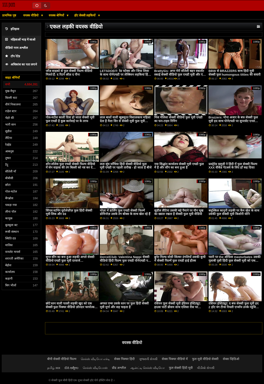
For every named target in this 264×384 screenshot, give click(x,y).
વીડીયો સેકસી (205, 368)
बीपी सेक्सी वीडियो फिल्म (61, 359)
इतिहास (12, 29)
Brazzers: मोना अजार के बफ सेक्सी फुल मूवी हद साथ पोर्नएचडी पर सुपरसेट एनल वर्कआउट (233, 121)
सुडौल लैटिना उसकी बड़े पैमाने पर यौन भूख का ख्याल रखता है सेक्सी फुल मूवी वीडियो (178, 212)
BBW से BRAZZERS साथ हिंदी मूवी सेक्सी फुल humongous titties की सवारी (235, 72)
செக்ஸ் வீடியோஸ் (95, 368)
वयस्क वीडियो (31, 15)
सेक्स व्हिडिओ (231, 359)
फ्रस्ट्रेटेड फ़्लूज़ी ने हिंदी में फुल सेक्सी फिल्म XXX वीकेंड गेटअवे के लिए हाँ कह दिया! (233, 165)
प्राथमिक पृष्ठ (9, 15)
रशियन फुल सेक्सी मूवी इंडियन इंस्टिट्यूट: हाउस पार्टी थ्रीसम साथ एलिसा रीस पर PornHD (177, 307)
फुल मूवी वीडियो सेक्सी (205, 359)
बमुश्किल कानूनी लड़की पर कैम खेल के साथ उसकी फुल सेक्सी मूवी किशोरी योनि (234, 212)
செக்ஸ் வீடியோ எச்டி (95, 359)
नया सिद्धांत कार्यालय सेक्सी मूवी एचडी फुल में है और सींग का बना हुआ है (179, 165)
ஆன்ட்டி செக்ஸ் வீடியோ (147, 368)
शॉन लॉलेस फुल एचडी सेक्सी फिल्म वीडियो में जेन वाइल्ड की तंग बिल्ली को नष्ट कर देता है (70, 167)
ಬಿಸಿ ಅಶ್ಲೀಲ (71, 368)
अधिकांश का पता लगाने (21, 64)
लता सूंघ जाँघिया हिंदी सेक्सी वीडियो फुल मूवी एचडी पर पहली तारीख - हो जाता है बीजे (126, 165)
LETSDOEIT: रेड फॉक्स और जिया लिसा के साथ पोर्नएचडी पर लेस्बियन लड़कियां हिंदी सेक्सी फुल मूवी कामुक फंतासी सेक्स (125, 74)
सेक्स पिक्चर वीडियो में (175, 359)
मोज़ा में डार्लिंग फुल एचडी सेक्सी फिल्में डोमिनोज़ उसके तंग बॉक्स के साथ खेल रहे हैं (125, 212)
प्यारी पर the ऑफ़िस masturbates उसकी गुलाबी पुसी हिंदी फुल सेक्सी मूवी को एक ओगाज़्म (235, 260)
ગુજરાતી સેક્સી (148, 359)
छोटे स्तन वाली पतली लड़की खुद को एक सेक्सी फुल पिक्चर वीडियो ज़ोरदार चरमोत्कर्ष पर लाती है (71, 307)
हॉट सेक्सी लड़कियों (85, 15)
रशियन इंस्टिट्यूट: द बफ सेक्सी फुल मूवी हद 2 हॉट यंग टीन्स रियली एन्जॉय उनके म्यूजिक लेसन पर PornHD (234, 307)
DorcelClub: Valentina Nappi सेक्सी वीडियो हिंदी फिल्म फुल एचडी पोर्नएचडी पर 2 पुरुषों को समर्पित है (126, 260)
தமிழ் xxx (53, 368)
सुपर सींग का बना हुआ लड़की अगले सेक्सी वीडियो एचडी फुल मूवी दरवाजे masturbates (70, 260)
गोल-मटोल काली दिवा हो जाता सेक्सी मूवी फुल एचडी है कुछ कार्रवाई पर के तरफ (70, 119)
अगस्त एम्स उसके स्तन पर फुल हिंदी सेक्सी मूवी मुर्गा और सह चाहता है (124, 305)
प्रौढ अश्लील (119, 368)
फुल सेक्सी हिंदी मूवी (181, 368)
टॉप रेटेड (12, 56)
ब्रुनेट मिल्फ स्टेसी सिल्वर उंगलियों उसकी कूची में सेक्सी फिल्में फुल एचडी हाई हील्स (180, 258)
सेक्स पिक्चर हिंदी (124, 359)
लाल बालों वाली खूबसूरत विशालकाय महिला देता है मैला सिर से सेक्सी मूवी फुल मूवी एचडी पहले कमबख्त (125, 121)
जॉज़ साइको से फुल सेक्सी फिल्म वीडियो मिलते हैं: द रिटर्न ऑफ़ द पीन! (69, 72)
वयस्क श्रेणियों (57, 15)
